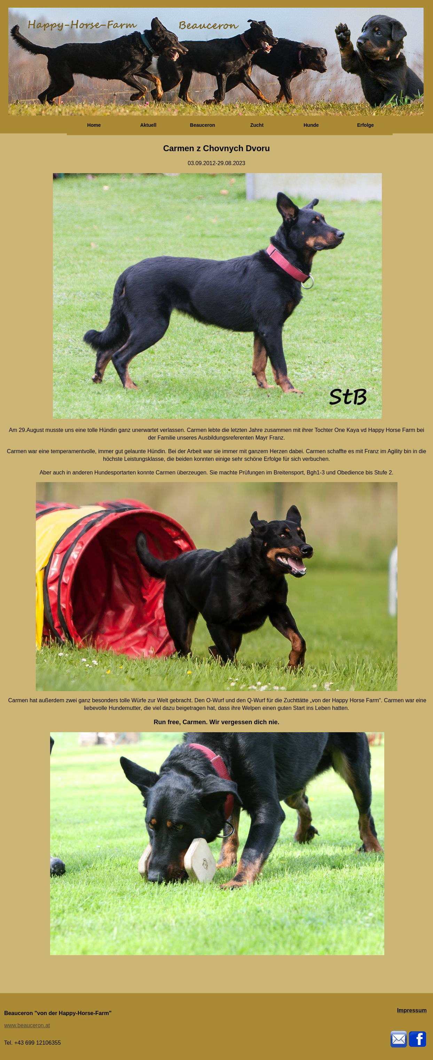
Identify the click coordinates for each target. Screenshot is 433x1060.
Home (94, 125)
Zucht (256, 125)
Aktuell (148, 125)
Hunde (311, 125)
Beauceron (202, 125)
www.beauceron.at (27, 1025)
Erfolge (365, 125)
